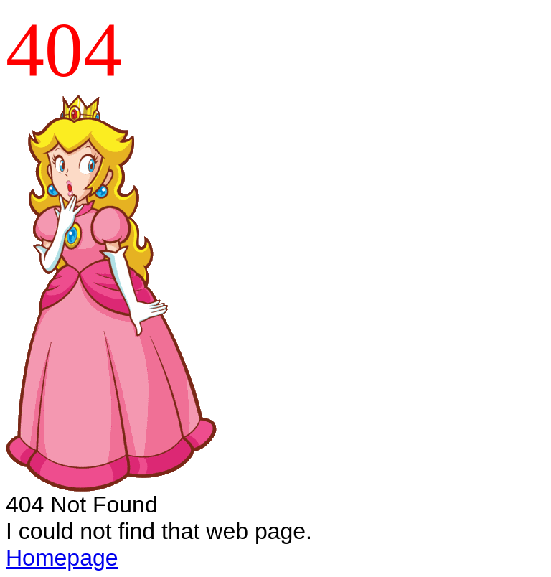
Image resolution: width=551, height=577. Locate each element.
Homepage (62, 558)
